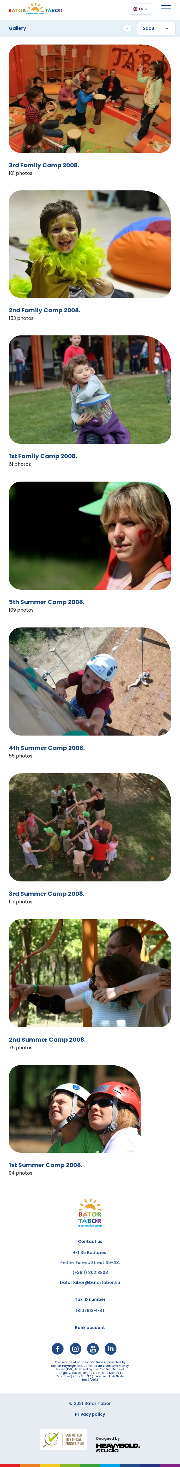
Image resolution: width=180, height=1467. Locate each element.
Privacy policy (90, 1414)
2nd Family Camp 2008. (44, 310)
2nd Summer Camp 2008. (47, 1040)
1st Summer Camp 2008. (45, 1165)
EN (141, 8)
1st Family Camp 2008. (43, 456)
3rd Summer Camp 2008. (46, 894)
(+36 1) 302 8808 (90, 1272)
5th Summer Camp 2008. (46, 602)
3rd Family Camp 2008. (44, 165)
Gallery (70, 28)
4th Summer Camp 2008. (47, 748)
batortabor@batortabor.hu (90, 1282)
